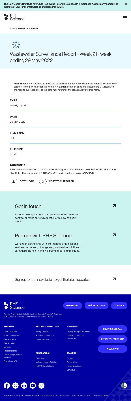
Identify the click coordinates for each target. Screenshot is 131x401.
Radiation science (10, 351)
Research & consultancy (45, 336)
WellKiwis (113, 349)
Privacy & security (100, 395)
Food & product (9, 343)
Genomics (7, 347)
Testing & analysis (42, 332)
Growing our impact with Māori (78, 332)
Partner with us (72, 362)
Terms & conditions (80, 395)
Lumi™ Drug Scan (112, 329)
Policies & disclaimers (74, 366)
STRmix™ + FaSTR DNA (112, 339)
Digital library (40, 358)
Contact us (71, 370)
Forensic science (10, 339)
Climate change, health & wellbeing (13, 356)
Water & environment (11, 336)
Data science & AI (10, 361)
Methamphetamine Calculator (47, 362)
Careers (70, 358)
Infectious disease (10, 332)
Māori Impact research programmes (75, 337)
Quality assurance (42, 339)
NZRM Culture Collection (45, 366)
